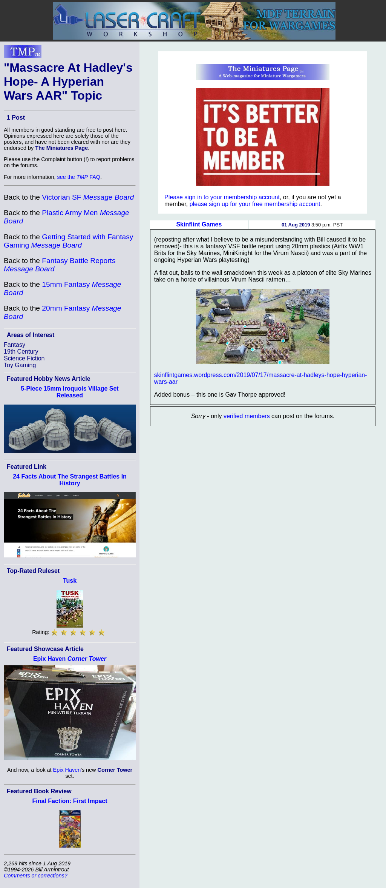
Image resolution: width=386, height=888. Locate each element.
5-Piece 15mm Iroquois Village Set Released (69, 392)
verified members (247, 416)
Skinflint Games (199, 224)
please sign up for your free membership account (255, 204)
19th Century (21, 351)
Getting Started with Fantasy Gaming (68, 241)
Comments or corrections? (35, 876)
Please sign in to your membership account (222, 197)
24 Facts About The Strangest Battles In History (70, 479)
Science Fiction (24, 358)
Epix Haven (69, 659)
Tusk (70, 580)
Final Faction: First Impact (69, 801)
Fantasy (14, 345)
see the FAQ (78, 177)
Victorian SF (88, 197)
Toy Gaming (20, 365)
